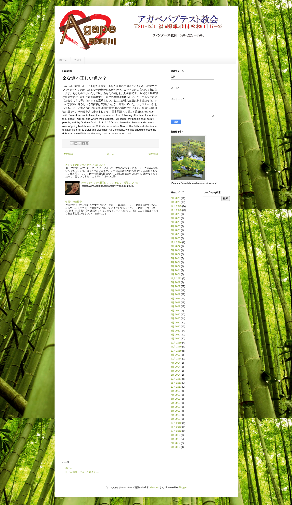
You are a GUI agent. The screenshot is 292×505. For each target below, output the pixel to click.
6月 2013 (175, 398)
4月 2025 (175, 226)
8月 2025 (175, 218)
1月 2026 (175, 202)
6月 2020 (175, 318)
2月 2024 (175, 270)
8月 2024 (175, 246)
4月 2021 (175, 294)
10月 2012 (176, 431)
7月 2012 (175, 443)
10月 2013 (176, 386)
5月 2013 (175, 403)
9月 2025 (175, 214)
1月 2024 (175, 274)
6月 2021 (175, 286)
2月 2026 (175, 198)
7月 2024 (175, 250)
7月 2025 (175, 222)
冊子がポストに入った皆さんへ (81, 472)
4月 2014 (175, 370)
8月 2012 (175, 439)
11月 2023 (176, 278)
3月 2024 (175, 266)
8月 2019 (175, 354)
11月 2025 (176, 210)
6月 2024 (175, 254)
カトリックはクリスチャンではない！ (85, 164)
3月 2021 (175, 298)
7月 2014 (175, 362)
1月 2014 (175, 374)
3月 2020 (175, 330)
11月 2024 (176, 242)
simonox (154, 487)
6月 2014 (175, 366)
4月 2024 (175, 262)
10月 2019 (176, 350)
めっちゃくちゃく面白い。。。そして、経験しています (110, 182)
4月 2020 (175, 326)
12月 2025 (176, 206)
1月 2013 (175, 419)
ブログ (77, 59)
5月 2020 (175, 322)
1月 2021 (175, 306)
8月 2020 (175, 310)
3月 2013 (175, 410)
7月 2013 (175, 395)
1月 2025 (175, 238)
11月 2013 (176, 383)
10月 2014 (176, 358)
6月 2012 (175, 447)
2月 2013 (175, 415)
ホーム (63, 59)
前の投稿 (153, 154)
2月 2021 (175, 302)
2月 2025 (175, 234)
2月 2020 (175, 334)
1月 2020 (175, 338)
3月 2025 (175, 230)
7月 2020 (175, 314)
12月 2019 (176, 342)
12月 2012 (176, 423)
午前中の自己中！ (74, 201)
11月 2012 (176, 427)
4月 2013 (175, 407)
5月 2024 (175, 258)
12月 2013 (176, 378)
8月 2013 (175, 391)
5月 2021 (175, 290)
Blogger (183, 487)
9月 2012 (175, 435)
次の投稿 (68, 154)
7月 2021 (175, 282)
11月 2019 (176, 346)
